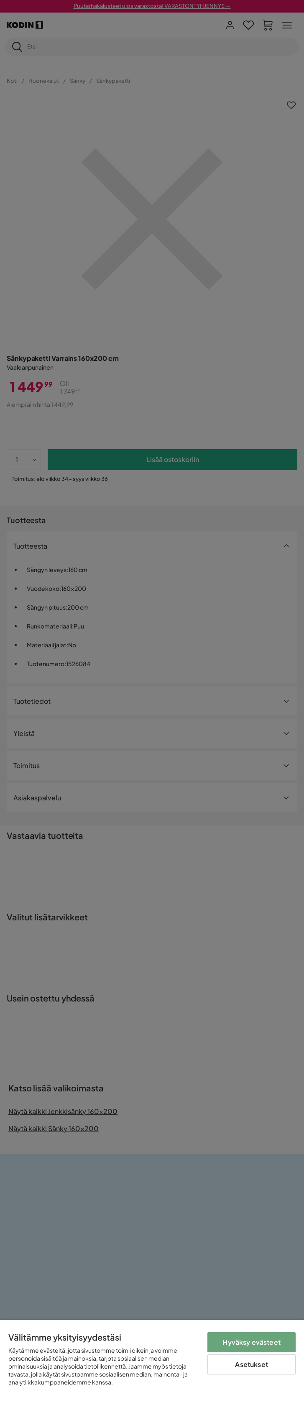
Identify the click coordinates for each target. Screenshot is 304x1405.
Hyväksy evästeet (251, 1342)
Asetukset (251, 1364)
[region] (152, 1362)
